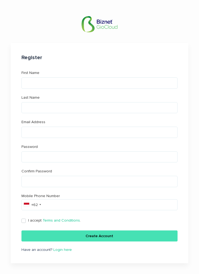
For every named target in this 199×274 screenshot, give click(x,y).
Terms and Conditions (61, 220)
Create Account (99, 236)
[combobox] (32, 204)
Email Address (99, 129)
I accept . (54, 220)
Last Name (99, 104)
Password (99, 153)
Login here (62, 249)
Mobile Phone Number (99, 202)
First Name (99, 79)
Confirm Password (99, 178)
